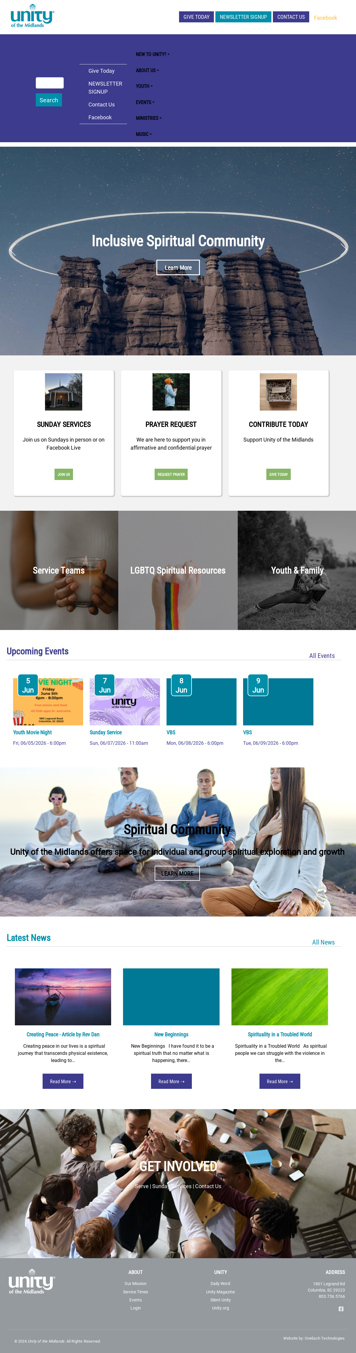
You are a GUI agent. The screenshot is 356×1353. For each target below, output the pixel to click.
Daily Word (220, 1283)
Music (142, 134)
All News (323, 942)
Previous (12, 250)
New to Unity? (151, 54)
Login (135, 1308)
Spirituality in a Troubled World (280, 1034)
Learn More (178, 267)
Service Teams (59, 570)
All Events (322, 655)
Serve (142, 1186)
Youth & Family (297, 570)
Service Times (135, 1292)
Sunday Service (106, 732)
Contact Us (291, 16)
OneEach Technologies (325, 1338)
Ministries (147, 118)
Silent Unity (220, 1300)
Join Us (63, 474)
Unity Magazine (220, 1292)
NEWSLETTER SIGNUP (243, 16)
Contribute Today (278, 424)
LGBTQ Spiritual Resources (178, 570)
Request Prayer (171, 474)
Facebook (325, 17)
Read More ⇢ (63, 1081)
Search (49, 100)
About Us (146, 70)
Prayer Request (171, 424)
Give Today (196, 16)
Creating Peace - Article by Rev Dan (63, 1034)
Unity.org (220, 1308)
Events (143, 102)
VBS (171, 732)
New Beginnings (171, 1034)
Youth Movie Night (32, 732)
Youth (142, 86)
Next (343, 250)
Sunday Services (64, 424)
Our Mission (136, 1283)
